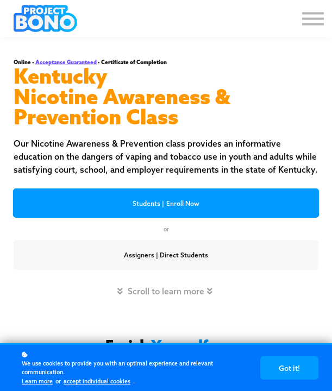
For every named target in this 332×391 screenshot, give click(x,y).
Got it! (292, 372)
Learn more (37, 381)
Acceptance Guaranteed (66, 62)
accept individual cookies (97, 381)
